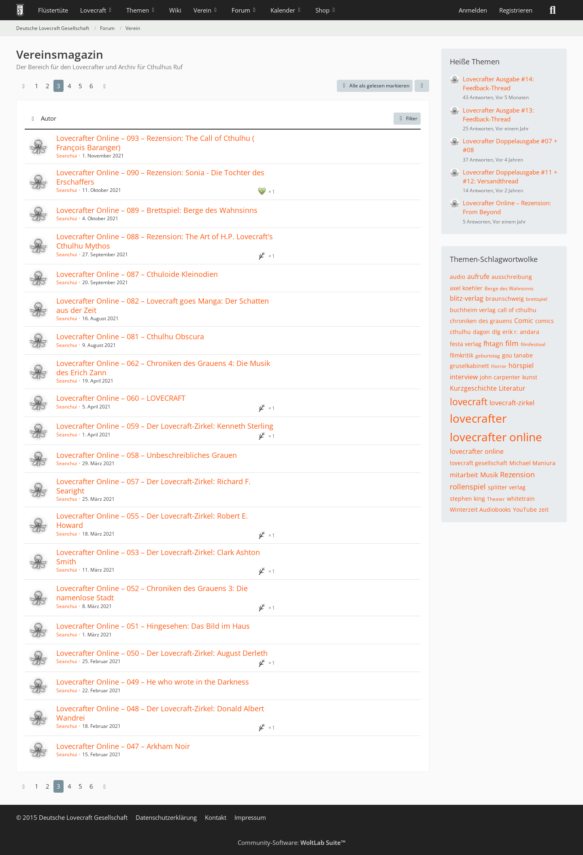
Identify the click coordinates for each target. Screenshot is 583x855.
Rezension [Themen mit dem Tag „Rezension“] (517, 474)
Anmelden (473, 10)
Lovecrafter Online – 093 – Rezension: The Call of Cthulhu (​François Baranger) (155, 142)
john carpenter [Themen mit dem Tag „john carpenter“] (500, 377)
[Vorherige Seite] (23, 86)
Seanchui (66, 155)
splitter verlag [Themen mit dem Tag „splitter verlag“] (507, 487)
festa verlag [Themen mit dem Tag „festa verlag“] (465, 344)
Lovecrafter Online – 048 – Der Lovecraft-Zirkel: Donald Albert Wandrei (160, 713)
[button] (422, 86)
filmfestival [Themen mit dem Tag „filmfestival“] (533, 344)
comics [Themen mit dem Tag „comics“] (544, 321)
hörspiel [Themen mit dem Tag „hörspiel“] (521, 365)
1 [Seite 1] (36, 86)
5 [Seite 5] (80, 86)
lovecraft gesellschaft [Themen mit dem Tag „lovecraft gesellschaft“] (478, 463)
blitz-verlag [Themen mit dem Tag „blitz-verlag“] (466, 298)
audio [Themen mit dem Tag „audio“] (457, 277)
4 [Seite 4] (69, 86)
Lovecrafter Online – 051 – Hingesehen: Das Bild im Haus (153, 626)
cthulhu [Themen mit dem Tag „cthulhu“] (460, 332)
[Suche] (552, 10)
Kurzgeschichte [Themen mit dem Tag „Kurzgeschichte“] (473, 388)
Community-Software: (292, 842)
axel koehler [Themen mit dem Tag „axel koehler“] (466, 288)
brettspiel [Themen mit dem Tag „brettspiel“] (536, 299)
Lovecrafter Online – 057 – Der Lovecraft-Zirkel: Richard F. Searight (153, 486)
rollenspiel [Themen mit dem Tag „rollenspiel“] (468, 486)
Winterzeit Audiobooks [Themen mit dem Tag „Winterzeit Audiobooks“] (480, 509)
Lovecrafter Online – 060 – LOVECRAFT (120, 398)
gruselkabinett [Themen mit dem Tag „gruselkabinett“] (469, 366)
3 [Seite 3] (58, 86)
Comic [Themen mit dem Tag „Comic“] (523, 320)
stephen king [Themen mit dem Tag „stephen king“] (467, 498)
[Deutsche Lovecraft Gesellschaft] (20, 10)
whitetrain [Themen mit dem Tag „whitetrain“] (521, 498)
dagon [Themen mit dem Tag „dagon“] (481, 332)
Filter (407, 118)
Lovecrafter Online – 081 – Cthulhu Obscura (130, 336)
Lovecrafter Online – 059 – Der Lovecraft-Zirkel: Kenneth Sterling (164, 426)
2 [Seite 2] (47, 86)
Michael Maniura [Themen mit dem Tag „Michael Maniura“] (532, 463)
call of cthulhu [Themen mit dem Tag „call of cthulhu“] (517, 310)
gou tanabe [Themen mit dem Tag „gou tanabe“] (517, 355)
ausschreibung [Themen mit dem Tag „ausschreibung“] (512, 277)
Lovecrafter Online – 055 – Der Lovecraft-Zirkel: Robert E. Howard (152, 520)
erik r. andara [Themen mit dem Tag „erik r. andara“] (520, 332)
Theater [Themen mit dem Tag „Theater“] (496, 499)
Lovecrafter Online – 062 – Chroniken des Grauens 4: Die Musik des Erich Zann (163, 367)
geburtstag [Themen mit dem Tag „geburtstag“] (487, 355)
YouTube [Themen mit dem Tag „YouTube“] (525, 509)
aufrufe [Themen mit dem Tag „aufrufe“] (478, 276)
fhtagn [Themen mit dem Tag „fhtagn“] (493, 343)
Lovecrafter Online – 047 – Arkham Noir (123, 746)
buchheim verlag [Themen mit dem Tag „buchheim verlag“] (473, 310)
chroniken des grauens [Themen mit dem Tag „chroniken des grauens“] (481, 321)
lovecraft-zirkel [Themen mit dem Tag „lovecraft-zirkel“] (511, 402)
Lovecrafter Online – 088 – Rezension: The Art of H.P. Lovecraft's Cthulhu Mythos (164, 241)
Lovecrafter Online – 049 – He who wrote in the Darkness (152, 682)
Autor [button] (48, 118)
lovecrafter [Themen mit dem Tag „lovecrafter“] (478, 418)
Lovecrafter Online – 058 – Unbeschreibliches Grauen (146, 455)
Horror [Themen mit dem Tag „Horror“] (498, 366)
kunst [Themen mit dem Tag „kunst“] (529, 377)
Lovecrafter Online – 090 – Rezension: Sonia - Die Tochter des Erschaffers (160, 177)
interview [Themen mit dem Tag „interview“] (464, 376)
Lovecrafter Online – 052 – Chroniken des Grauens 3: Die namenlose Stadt (152, 592)
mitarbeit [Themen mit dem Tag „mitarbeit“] (464, 474)
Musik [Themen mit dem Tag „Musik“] (489, 474)
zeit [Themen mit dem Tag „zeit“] (544, 509)
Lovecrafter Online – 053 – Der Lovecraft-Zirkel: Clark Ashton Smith (158, 556)
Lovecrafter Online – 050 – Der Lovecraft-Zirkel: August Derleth (162, 653)
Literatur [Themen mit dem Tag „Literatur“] (512, 388)
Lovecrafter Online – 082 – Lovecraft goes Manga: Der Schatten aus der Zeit (162, 305)
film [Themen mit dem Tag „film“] (512, 343)
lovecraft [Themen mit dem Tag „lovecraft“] (468, 401)
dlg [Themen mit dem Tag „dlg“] (496, 332)
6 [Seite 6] (91, 86)
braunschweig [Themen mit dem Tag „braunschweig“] (504, 298)
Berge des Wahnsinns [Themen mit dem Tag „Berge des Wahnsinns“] (509, 288)
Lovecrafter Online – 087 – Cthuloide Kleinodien (137, 274)
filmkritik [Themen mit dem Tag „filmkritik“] (461, 355)
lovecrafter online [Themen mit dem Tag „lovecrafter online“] (496, 437)
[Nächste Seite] (104, 86)
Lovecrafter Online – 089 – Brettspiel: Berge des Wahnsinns (156, 210)
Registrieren (515, 10)
